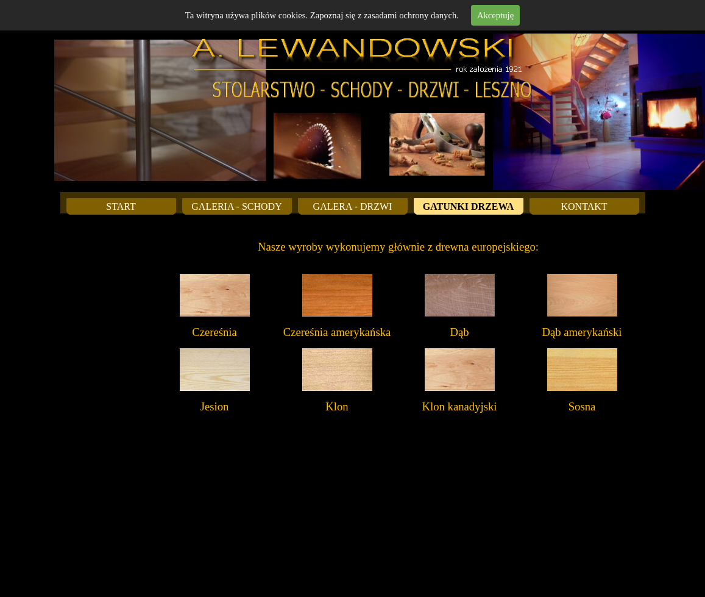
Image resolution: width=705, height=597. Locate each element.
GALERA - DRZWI (352, 206)
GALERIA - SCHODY (236, 206)
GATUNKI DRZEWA (468, 206)
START (120, 206)
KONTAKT (584, 206)
